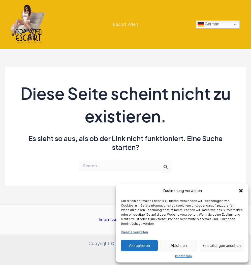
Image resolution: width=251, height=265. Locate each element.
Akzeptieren (139, 245)
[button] (240, 190)
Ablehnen (179, 245)
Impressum (183, 256)
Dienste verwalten (134, 232)
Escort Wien (125, 24)
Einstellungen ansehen (221, 245)
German (208, 24)
